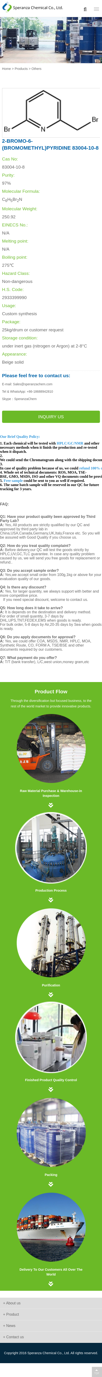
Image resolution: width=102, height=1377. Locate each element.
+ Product (11, 1314)
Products (21, 69)
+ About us (11, 1303)
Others (36, 69)
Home (6, 69)
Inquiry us (51, 416)
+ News (9, 1326)
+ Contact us (13, 1337)
